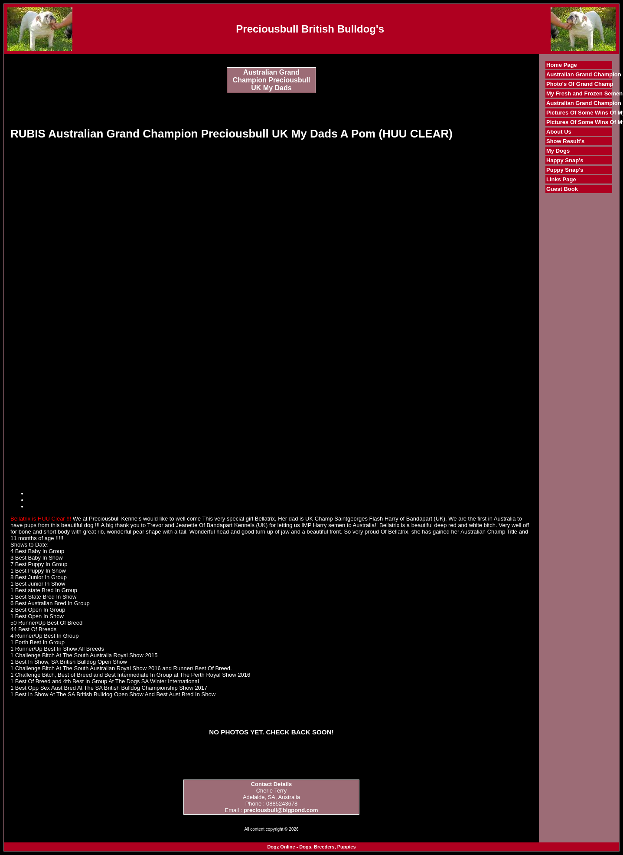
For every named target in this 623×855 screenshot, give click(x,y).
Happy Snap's (564, 160)
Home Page (561, 65)
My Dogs (558, 150)
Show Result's (565, 141)
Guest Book (562, 189)
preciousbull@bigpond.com (281, 810)
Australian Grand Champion (583, 74)
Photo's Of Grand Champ (579, 84)
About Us (558, 131)
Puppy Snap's (564, 170)
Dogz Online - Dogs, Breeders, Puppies (311, 846)
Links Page (561, 179)
